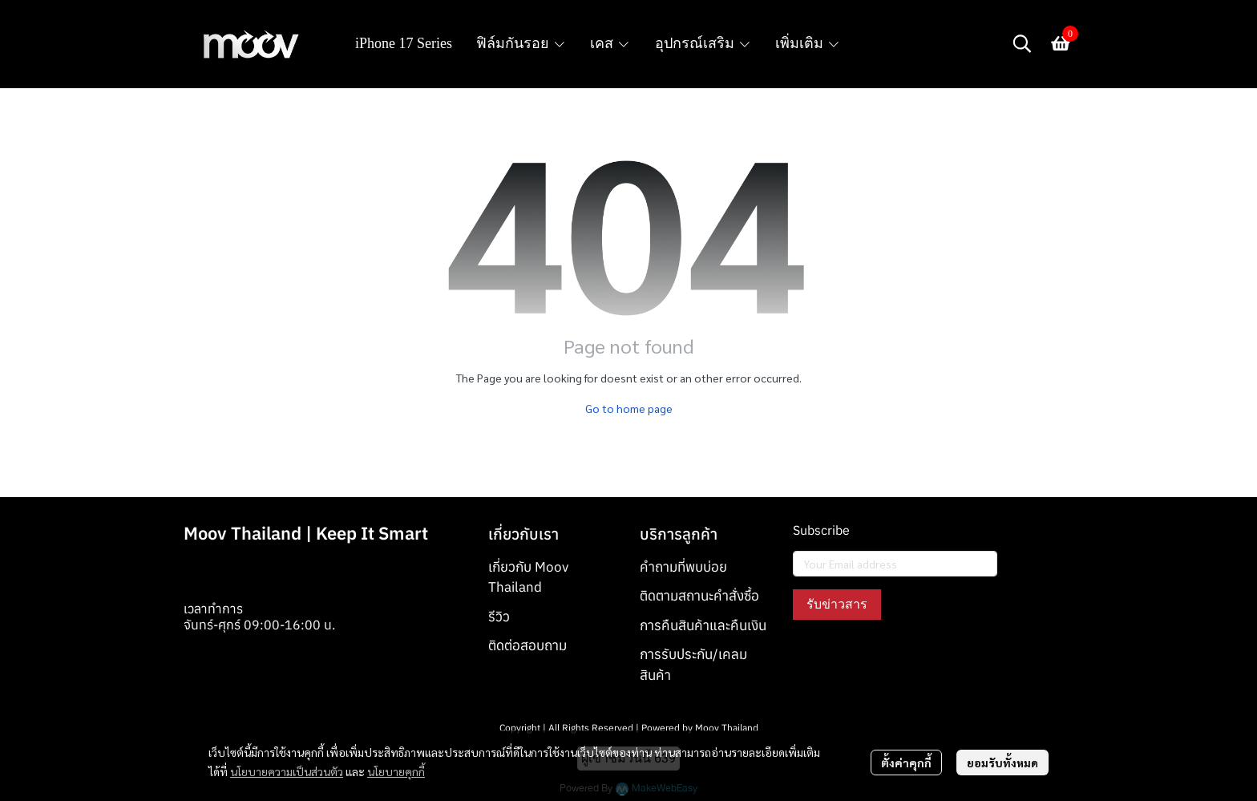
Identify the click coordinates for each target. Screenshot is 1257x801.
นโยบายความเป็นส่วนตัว (286, 771)
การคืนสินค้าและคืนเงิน (703, 625)
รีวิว (499, 616)
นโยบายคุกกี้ (396, 771)
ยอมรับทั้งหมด (1002, 762)
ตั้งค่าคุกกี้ (906, 762)
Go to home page (629, 408)
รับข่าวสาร (836, 604)
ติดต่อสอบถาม (527, 645)
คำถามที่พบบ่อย (683, 567)
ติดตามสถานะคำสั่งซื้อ (699, 596)
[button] (1022, 43)
